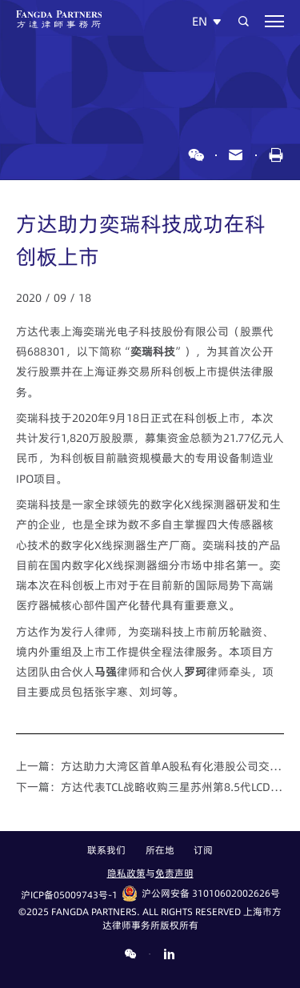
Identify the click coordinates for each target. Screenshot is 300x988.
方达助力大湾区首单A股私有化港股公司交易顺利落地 (173, 766)
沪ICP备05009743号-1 (69, 895)
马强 (105, 672)
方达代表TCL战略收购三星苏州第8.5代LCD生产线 (173, 787)
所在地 (160, 851)
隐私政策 (126, 873)
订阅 (203, 851)
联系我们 (106, 851)
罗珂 (195, 672)
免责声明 (174, 873)
